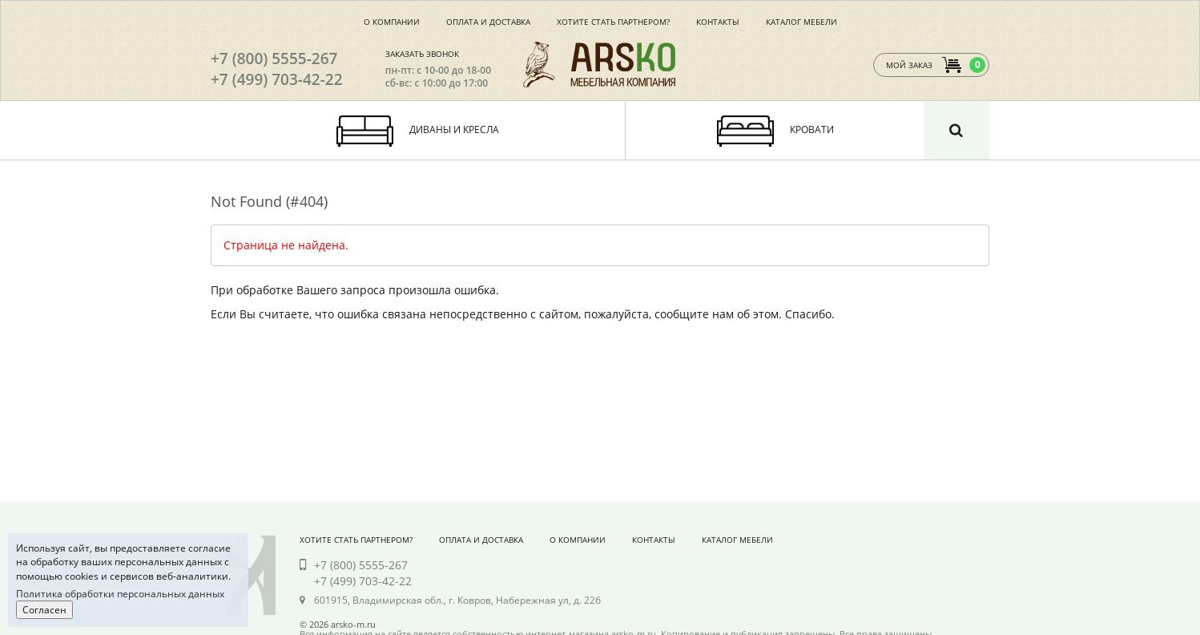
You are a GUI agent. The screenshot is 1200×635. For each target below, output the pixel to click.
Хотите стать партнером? (613, 21)
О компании (392, 21)
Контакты (717, 21)
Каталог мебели (801, 21)
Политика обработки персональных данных (120, 594)
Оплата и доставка (488, 21)
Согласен (44, 610)
